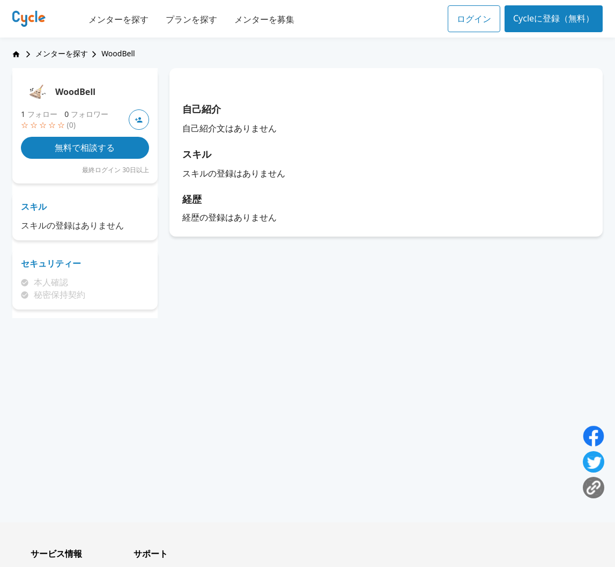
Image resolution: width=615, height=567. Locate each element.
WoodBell (75, 92)
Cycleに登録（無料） (553, 18)
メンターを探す (118, 19)
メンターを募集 (264, 19)
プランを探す (191, 19)
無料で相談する (85, 147)
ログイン (474, 19)
